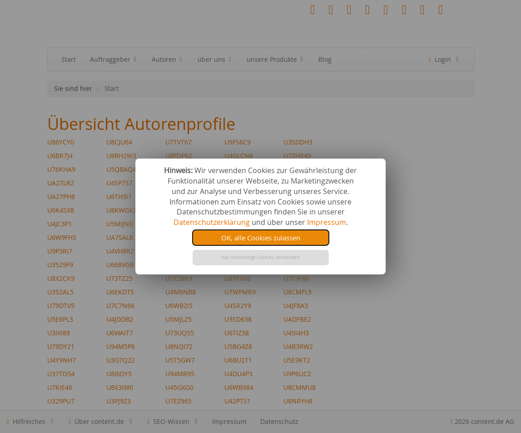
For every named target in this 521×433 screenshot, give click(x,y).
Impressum (326, 222)
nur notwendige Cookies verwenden (260, 257)
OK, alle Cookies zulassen (260, 237)
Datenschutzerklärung (212, 222)
